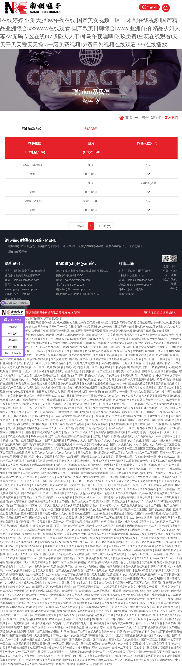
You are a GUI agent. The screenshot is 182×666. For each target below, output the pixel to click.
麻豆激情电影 (82, 460)
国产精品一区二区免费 (165, 505)
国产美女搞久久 (91, 456)
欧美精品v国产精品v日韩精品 (18, 607)
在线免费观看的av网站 (102, 631)
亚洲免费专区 (170, 586)
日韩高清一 (17, 371)
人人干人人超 (13, 582)
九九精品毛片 (109, 586)
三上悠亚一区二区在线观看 (127, 655)
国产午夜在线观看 (113, 602)
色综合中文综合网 (27, 477)
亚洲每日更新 (26, 631)
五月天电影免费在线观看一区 (20, 367)
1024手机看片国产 (42, 436)
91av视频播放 (148, 387)
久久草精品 (174, 594)
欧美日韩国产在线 (162, 659)
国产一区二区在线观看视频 (70, 562)
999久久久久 (144, 558)
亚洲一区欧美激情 (116, 611)
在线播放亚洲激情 (60, 619)
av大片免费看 (64, 497)
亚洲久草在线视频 (69, 383)
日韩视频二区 (10, 619)
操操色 (177, 440)
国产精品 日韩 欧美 (104, 598)
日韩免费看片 (69, 346)
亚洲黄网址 (66, 460)
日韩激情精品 (8, 363)
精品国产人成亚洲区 (67, 456)
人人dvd (95, 602)
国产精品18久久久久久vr (35, 598)
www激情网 (117, 460)
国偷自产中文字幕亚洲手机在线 (136, 379)
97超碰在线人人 (77, 440)
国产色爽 (147, 562)
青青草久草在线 (87, 379)
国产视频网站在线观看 (94, 607)
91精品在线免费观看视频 (138, 383)
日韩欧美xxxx (90, 529)
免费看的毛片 (16, 659)
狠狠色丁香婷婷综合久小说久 (44, 432)
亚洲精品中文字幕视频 (14, 501)
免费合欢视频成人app (108, 383)
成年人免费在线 (164, 485)
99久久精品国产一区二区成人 (116, 659)
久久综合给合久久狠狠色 (73, 602)
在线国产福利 (164, 546)
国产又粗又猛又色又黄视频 (108, 554)
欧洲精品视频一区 (141, 468)
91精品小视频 (121, 367)
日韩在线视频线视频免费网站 (148, 338)
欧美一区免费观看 (51, 407)
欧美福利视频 (137, 472)
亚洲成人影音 (81, 619)
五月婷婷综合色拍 (80, 403)
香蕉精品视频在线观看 (34, 619)
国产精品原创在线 (18, 424)
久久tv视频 (125, 643)
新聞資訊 (136, 246)
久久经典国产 (156, 578)
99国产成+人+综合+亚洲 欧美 (95, 663)
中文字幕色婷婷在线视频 (127, 416)
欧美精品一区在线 (11, 387)
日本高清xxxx (56, 521)
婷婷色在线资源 (66, 663)
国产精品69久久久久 (53, 472)
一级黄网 (74, 472)
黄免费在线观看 (67, 611)
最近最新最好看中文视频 (31, 521)
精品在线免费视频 (155, 594)
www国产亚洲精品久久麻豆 (162, 513)
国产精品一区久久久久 (54, 513)
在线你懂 (113, 477)
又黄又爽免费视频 (75, 533)
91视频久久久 (136, 501)
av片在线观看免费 (37, 586)
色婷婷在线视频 (132, 594)
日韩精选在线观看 (95, 342)
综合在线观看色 (44, 448)
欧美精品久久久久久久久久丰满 (64, 546)
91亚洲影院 (102, 655)
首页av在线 (114, 651)
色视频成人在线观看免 (99, 351)
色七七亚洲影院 (130, 562)
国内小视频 (144, 497)
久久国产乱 (130, 651)
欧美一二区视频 (122, 647)
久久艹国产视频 (113, 578)
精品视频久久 (18, 379)
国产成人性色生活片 (17, 485)
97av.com (72, 338)
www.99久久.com (164, 558)
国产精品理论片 (47, 655)
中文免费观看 (44, 456)
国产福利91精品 (136, 602)
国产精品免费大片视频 (165, 607)
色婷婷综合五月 (119, 468)
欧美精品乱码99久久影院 (103, 562)
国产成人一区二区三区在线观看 (105, 525)
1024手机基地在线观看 (107, 590)
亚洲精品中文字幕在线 (121, 623)
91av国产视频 (67, 379)
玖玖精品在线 (157, 367)
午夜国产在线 (122, 351)
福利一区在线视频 (67, 464)
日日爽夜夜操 (96, 623)
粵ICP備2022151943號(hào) (160, 312)
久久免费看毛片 (145, 436)
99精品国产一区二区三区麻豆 (129, 619)
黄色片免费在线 (140, 607)
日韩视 (33, 505)
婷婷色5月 (126, 477)
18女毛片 (108, 456)
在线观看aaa (42, 566)
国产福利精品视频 (33, 334)
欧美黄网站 (156, 619)
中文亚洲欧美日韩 (94, 477)
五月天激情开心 (157, 598)
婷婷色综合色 (121, 399)
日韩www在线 (146, 651)
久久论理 (160, 468)
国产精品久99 (67, 615)
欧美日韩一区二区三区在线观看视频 (139, 542)
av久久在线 (141, 444)
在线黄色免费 (16, 586)
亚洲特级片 (65, 655)
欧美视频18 (129, 375)
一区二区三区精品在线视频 (87, 481)
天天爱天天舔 (24, 566)
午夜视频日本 (139, 367)
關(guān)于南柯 (48, 246)
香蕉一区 (30, 570)
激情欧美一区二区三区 (134, 509)
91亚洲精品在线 (111, 594)
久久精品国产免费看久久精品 (18, 590)
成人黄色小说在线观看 (40, 663)
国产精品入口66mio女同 (33, 363)
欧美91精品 (164, 379)
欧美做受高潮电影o (121, 570)
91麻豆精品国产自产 (73, 631)
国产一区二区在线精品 (40, 411)
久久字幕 (68, 399)
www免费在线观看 (19, 623)
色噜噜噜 (77, 351)
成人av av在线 (61, 395)
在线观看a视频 (168, 477)
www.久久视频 (14, 570)
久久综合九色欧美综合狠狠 (125, 359)
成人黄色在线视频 (141, 517)
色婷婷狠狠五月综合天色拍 (66, 578)
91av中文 (133, 432)
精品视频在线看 (39, 489)
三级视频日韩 (102, 416)
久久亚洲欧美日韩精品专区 (88, 635)
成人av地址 (53, 574)
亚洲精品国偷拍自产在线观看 (73, 436)
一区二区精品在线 (59, 509)
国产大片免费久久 (121, 444)
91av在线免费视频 (146, 477)
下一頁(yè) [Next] (104, 226)
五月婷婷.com (166, 387)
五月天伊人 (15, 403)
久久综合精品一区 (96, 546)
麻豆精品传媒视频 (111, 387)
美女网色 (138, 351)
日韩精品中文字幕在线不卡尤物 (136, 631)
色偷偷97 (70, 647)
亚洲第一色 (12, 546)
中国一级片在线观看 (51, 367)
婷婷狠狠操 (143, 659)
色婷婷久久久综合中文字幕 (120, 493)
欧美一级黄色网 (150, 432)
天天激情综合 (42, 635)
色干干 (97, 403)
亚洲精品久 (20, 578)
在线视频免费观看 (117, 533)
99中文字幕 (30, 403)
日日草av (42, 391)
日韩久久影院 (158, 566)
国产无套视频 (167, 489)
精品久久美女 (128, 586)
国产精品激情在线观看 (153, 627)
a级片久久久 (21, 554)
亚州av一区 (94, 497)
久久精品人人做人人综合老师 (85, 493)
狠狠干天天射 (120, 338)
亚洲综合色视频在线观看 (111, 432)
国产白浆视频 (57, 391)
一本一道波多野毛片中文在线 (91, 444)
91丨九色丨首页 (87, 582)
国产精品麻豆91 (91, 643)
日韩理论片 (131, 387)
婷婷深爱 (148, 371)
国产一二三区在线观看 (40, 468)
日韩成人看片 (61, 635)
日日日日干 (105, 485)
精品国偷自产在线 (90, 464)
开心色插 (69, 407)
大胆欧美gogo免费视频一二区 (95, 615)
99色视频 (56, 586)
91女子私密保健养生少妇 (119, 558)
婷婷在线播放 (34, 659)
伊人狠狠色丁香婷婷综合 (57, 387)
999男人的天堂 (119, 607)
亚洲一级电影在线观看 (49, 533)
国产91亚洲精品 (55, 440)
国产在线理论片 (85, 550)
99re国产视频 (39, 424)
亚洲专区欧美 (29, 513)
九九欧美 (105, 647)
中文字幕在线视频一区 (53, 403)
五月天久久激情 (132, 363)
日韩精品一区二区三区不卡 (29, 351)
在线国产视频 (21, 643)
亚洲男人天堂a (30, 481)
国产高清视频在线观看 (86, 594)
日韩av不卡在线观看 (165, 497)
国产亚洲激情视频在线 (133, 355)
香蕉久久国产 (134, 513)
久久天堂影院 (106, 379)
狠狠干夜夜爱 (135, 342)
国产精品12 (100, 639)
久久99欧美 (72, 505)
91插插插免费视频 (67, 411)
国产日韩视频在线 (134, 590)
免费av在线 (129, 537)
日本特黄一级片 (110, 505)
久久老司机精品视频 (105, 355)
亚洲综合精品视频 (166, 371)
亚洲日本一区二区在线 (67, 529)
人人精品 (41, 509)
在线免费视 (114, 566)
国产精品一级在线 (88, 537)
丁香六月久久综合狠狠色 (69, 525)
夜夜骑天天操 (53, 659)
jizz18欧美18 (101, 513)
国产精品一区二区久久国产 (75, 501)
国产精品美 (85, 452)
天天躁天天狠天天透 (117, 481)
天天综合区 (98, 574)
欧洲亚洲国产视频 (87, 489)
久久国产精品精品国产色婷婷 (67, 424)
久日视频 (156, 570)
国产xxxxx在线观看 (62, 489)
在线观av (80, 497)
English (152, 7)
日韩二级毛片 (21, 420)
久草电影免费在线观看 (43, 379)
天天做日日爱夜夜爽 (162, 334)
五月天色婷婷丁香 (83, 395)
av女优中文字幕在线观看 (47, 558)
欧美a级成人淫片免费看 (153, 493)
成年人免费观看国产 (137, 521)
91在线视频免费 (11, 444)
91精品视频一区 (115, 448)
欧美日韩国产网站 (135, 578)
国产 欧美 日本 (147, 420)
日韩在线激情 (93, 578)
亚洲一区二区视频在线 (97, 367)
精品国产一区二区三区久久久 (133, 582)
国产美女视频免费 (162, 403)
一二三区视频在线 (138, 403)
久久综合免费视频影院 (104, 509)
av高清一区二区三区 (25, 407)
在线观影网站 (166, 420)
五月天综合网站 (35, 371)
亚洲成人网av (10, 598)
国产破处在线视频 (160, 509)
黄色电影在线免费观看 (95, 472)
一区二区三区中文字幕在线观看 (71, 598)
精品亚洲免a (63, 444)
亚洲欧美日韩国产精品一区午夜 (162, 363)
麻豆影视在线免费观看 (80, 517)
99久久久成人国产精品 (167, 615)
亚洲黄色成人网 (78, 391)
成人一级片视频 (162, 440)
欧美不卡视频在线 (54, 338)
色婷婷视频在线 (143, 550)
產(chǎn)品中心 (116, 246)
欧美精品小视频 (122, 550)
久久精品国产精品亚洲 (14, 505)
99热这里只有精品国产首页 (70, 623)
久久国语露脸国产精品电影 (35, 529)
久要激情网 (163, 651)
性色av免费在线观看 (135, 566)
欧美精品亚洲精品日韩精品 (18, 456)
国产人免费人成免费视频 (84, 363)
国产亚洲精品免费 (21, 635)
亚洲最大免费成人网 (156, 416)
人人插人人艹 (117, 546)
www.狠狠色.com (58, 627)
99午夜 (99, 611)
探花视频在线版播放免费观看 (151, 647)
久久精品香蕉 (98, 359)
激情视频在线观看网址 (43, 501)
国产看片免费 (54, 334)
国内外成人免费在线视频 (90, 566)
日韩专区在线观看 (120, 346)
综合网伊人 (109, 643)
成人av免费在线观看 (47, 375)
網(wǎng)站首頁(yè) (21, 246)
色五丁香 (173, 359)
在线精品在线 (165, 411)
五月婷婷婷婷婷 (96, 428)
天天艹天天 (44, 395)
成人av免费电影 (33, 582)
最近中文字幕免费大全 (43, 615)
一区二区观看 (24, 375)
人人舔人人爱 (40, 420)
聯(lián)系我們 (151, 117)
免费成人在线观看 (165, 562)
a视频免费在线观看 (86, 387)
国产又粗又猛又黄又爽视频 (79, 659)
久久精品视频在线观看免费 (139, 574)
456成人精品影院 (18, 436)
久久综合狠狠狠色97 (17, 558)
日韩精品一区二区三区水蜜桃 (145, 554)
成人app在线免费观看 (23, 399)
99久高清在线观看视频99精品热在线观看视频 (28, 611)
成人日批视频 (118, 472)
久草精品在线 (40, 485)
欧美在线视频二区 (62, 566)
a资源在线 (70, 586)
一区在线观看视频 (50, 399)
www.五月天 (47, 477)
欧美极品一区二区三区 (97, 371)
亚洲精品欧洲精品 (98, 424)
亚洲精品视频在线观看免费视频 (59, 542)
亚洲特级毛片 (90, 505)
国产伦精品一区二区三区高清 (36, 497)
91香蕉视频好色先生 (138, 460)
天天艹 (110, 635)
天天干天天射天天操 (51, 505)
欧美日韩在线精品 (166, 550)
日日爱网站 (161, 395)
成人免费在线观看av (108, 411)
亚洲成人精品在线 (114, 403)
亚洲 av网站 (100, 460)
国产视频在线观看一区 (14, 517)
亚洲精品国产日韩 (72, 375)
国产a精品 (72, 643)
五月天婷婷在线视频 (69, 477)
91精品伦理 (171, 342)
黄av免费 (87, 383)
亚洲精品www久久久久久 (122, 627)
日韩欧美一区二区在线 (127, 371)
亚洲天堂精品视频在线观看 (83, 521)
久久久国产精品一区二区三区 (141, 452)
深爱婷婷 (138, 643)
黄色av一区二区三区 (84, 485)
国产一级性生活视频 (154, 639)
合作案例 (68, 246)
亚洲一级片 (168, 611)
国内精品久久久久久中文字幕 (148, 529)
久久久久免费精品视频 (141, 546)
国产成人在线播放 (96, 570)
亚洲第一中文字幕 (101, 420)
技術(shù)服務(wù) (90, 246)
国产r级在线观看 (18, 647)
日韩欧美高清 (115, 428)
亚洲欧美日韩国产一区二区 (48, 643)
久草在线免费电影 (145, 456)
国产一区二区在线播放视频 (112, 517)
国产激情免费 (101, 436)
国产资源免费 (30, 472)
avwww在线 (137, 533)
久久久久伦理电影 (139, 440)
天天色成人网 (124, 456)
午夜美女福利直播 (41, 525)
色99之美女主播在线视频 (60, 582)
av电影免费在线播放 (144, 481)
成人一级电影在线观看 (38, 562)
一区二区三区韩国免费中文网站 (54, 550)
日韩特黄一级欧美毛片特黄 (51, 355)
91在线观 (19, 468)
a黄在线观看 (86, 611)
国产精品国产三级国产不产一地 (69, 420)
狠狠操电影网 (162, 517)
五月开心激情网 (39, 416)
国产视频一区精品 (80, 639)
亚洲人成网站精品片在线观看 (55, 590)
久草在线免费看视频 (158, 643)
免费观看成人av (60, 594)
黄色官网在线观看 (38, 359)
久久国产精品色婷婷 (55, 639)
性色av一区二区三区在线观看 (98, 542)
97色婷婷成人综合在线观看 (73, 554)
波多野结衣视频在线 (43, 383)
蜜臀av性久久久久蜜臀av (124, 639)
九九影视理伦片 (58, 651)
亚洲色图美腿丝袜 (32, 440)
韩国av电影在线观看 (28, 338)
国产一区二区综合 (35, 627)
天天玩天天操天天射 (43, 602)
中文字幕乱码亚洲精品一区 (121, 334)
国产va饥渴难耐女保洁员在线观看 (71, 416)
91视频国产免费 (75, 334)
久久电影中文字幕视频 (21, 655)
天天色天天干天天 (21, 448)
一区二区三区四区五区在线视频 (146, 448)
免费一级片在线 (31, 639)
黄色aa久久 (103, 550)
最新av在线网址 (60, 485)
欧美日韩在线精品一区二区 (152, 407)
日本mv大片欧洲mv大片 (33, 342)
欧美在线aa (23, 383)
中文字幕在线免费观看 (76, 574)
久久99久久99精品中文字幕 (163, 501)
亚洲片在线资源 (96, 627)
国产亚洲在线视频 (48, 631)
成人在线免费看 (50, 346)
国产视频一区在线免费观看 (87, 448)
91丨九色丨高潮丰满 (164, 623)
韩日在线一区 (94, 334)
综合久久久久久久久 (108, 395)
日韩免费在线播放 (144, 346)
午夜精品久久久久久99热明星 (133, 615)
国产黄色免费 (59, 359)
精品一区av (143, 623)
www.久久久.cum (53, 428)
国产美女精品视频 (166, 383)
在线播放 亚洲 (100, 619)
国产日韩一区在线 (154, 359)
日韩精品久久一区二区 (107, 452)
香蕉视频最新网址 (67, 468)
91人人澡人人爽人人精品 (137, 395)
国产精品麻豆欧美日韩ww (39, 444)
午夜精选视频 (83, 590)
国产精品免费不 (79, 359)
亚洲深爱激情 (73, 371)
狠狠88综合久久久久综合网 (16, 509)
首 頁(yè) (131, 117)
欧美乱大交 (119, 501)
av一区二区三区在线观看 (31, 651)
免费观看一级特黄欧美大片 (46, 647)
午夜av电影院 (73, 367)
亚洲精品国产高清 (88, 586)
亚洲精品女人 (116, 342)
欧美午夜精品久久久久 (161, 472)
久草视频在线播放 (112, 521)
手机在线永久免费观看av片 (93, 407)
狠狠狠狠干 (17, 432)
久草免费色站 (146, 375)
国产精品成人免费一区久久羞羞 (119, 489)
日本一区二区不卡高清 (55, 481)
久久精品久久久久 (59, 351)
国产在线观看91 (145, 424)
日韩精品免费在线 (122, 436)
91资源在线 (23, 602)
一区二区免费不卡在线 (140, 428)
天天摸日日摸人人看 (43, 554)
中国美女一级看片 (149, 586)
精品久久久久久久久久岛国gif (103, 375)
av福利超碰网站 (110, 363)
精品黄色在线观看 (80, 513)
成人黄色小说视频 (19, 464)
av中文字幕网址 (166, 436)
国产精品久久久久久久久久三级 (107, 440)
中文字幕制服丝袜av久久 (20, 395)
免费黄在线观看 (110, 537)
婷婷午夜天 (17, 574)
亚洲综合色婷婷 (42, 623)
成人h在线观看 (35, 574)
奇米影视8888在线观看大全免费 (108, 391)
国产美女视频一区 (27, 542)
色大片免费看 (46, 570)
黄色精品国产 (96, 533)
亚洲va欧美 (142, 570)
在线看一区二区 (17, 537)
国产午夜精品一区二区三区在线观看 (43, 493)
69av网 (171, 529)
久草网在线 (62, 448)
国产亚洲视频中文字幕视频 (24, 428)
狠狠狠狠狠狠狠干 (158, 590)
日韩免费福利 (80, 509)
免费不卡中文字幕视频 (94, 346)
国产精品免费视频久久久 (145, 391)
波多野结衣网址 (88, 647)
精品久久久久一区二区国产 (138, 411)
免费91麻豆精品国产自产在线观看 (58, 607)
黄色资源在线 (55, 371)
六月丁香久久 (56, 517)
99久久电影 (106, 582)
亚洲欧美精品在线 (158, 533)
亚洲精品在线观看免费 (114, 529)
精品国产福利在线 (123, 407)
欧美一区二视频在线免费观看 (94, 399)
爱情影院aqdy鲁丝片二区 (94, 338)
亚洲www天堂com (171, 452)
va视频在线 (117, 513)
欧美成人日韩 (101, 501)
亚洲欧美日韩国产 (125, 420)
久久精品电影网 (75, 428)
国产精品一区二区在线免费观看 (83, 558)
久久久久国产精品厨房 (61, 537)
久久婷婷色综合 (47, 460)
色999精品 (14, 472)
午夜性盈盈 (77, 627)
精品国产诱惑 (153, 342)
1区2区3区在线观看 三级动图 (31, 594)
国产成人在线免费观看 (70, 570)
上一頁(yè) (77, 226)
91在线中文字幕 (83, 655)
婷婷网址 (150, 351)
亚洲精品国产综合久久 (93, 468)
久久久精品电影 (39, 578)
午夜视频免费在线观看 (152, 537)
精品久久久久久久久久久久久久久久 (54, 452)
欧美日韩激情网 (159, 355)
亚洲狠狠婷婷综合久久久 (144, 611)
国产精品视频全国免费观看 (66, 342)
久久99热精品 (148, 489)
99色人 (144, 334)
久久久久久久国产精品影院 (163, 602)
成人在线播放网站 (122, 424)
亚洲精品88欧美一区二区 (141, 525)
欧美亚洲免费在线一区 (135, 505)
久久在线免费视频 (80, 355)
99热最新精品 (58, 363)
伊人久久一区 (162, 635)
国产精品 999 (37, 517)
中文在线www (167, 456)
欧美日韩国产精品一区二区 (148, 399)
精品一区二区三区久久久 (79, 432)
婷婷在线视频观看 (32, 546)
